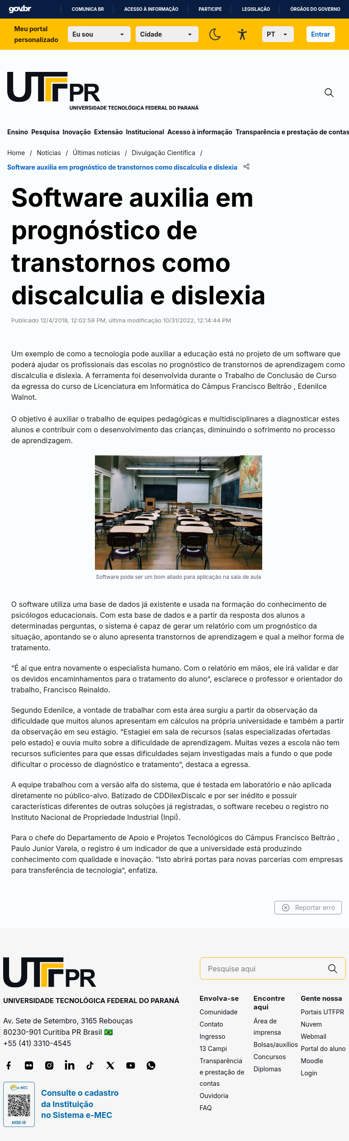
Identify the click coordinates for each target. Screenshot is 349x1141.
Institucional (145, 132)
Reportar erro (308, 907)
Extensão (108, 132)
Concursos (270, 1057)
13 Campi (213, 1048)
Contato (211, 1024)
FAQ (206, 1108)
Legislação (256, 9)
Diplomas (267, 1069)
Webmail (313, 1036)
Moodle (312, 1061)
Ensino (17, 132)
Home (16, 152)
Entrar (320, 34)
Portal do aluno (323, 1048)
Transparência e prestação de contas (222, 1072)
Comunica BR (88, 9)
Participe (210, 9)
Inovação (77, 132)
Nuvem (311, 1024)
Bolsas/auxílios (276, 1044)
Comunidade (219, 1012)
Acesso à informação (151, 9)
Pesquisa (45, 132)
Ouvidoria (214, 1095)
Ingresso (213, 1036)
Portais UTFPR (322, 1012)
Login (309, 1073)
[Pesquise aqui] (264, 969)
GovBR (20, 9)
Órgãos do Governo (315, 9)
